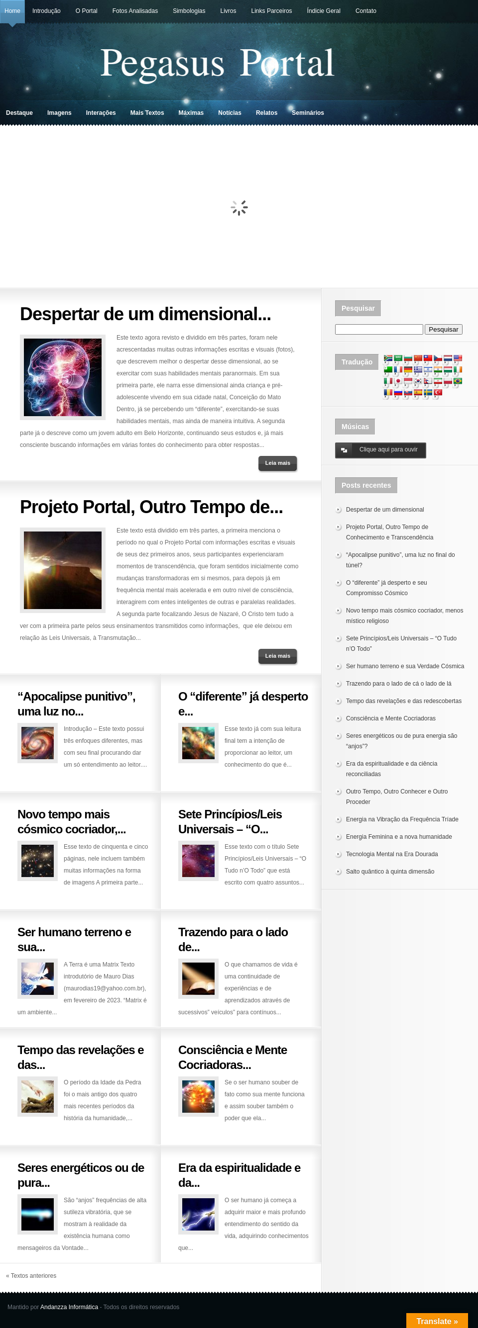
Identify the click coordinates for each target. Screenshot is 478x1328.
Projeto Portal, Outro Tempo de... (151, 507)
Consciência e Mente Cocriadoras (391, 718)
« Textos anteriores (31, 1275)
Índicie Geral (324, 10)
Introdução (46, 10)
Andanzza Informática (69, 1307)
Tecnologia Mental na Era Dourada (392, 854)
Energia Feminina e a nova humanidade (399, 836)
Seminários (308, 112)
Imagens (59, 112)
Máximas (191, 112)
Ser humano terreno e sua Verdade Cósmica (405, 666)
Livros (229, 10)
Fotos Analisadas (135, 10)
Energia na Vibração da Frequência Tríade (402, 819)
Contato (366, 10)
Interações (101, 112)
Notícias (229, 112)
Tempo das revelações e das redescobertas (404, 701)
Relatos (266, 112)
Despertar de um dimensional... (145, 314)
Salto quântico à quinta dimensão (390, 871)
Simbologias (189, 10)
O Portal (87, 10)
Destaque (19, 112)
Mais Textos (147, 112)
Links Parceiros (271, 10)
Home (12, 10)
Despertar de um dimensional (385, 509)
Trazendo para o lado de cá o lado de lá (399, 683)
